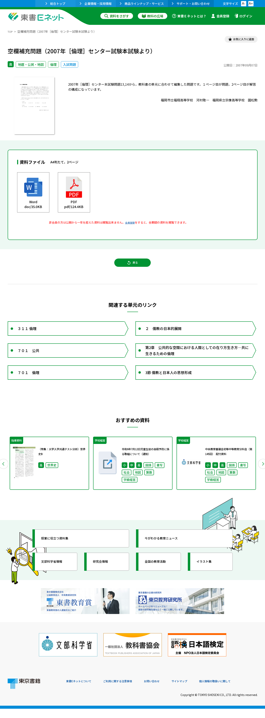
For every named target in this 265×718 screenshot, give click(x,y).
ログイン (243, 16)
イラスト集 (207, 578)
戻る (132, 266)
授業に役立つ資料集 (59, 555)
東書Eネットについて (81, 690)
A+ (251, 3)
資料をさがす (116, 16)
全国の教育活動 (159, 578)
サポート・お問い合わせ (191, 3)
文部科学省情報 (55, 578)
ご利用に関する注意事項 (126, 690)
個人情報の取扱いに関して (238, 690)
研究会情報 (104, 578)
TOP (11, 31)
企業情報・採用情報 (96, 3)
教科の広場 (152, 16)
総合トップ (55, 3)
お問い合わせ (166, 690)
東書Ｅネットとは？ (189, 16)
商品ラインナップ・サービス (142, 3)
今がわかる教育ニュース (166, 555)
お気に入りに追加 (240, 40)
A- (243, 3)
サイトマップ (197, 690)
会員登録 (220, 16)
